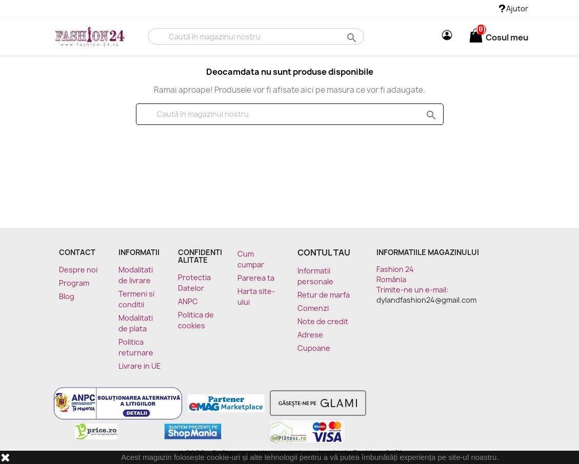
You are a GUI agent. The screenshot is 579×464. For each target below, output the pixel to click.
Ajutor (513, 8)
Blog (66, 296)
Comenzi (313, 308)
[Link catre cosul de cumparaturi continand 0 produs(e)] (476, 37)
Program (74, 283)
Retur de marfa (323, 295)
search (350, 37)
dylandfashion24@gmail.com (426, 300)
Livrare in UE (139, 366)
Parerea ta (255, 278)
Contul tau (323, 252)
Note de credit (322, 321)
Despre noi (78, 270)
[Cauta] (256, 36)
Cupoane (313, 348)
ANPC (188, 301)
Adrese (310, 335)
